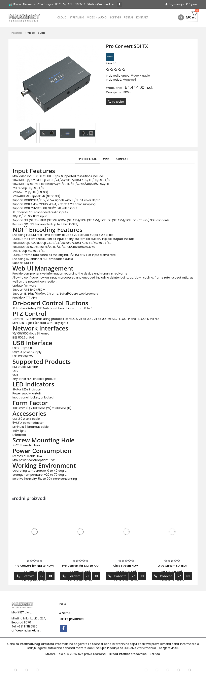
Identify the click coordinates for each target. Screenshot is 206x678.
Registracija (174, 4)
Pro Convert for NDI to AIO (80, 566)
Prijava (191, 4)
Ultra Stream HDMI (126, 566)
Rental (128, 17)
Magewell (129, 80)
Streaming (76, 17)
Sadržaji (122, 159)
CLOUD (62, 17)
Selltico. (155, 654)
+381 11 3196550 (74, 4)
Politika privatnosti (71, 619)
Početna (16, 32)
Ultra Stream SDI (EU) (172, 566)
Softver (115, 17)
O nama (64, 613)
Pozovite (116, 102)
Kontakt (142, 17)
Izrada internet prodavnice (128, 654)
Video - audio (97, 17)
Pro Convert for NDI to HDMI (34, 566)
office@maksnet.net (26, 630)
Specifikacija (87, 159)
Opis (106, 159)
